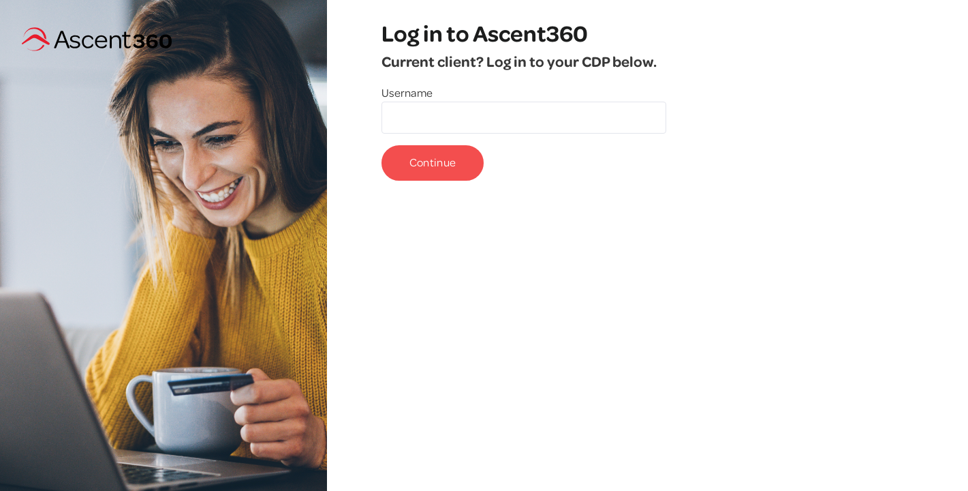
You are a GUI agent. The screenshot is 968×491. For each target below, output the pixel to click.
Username (407, 92)
